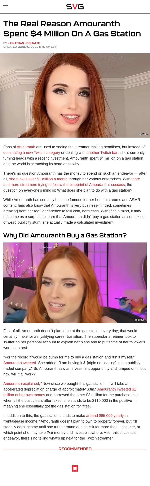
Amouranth (26, 147)
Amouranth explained (21, 384)
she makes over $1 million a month (38, 179)
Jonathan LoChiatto (24, 43)
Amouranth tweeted (19, 363)
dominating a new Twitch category (31, 153)
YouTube (143, 134)
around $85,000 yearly (105, 416)
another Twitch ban (102, 153)
